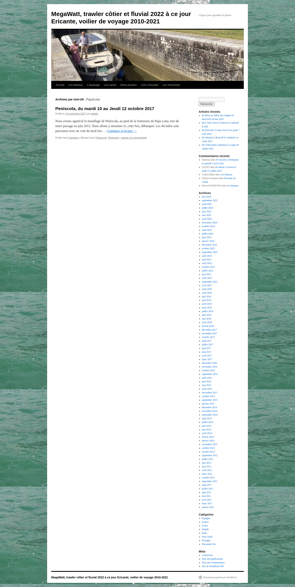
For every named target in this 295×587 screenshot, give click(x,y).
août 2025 (207, 204)
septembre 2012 (210, 455)
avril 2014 (207, 433)
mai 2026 (206, 196)
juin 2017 (206, 348)
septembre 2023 (210, 252)
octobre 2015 (208, 396)
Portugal (206, 540)
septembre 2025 (210, 200)
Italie (204, 533)
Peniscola (113, 137)
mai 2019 (206, 300)
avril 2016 (207, 388)
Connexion (207, 555)
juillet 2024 (207, 233)
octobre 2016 (208, 370)
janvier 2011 (208, 507)
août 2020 (207, 289)
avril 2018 (207, 322)
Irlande (205, 529)
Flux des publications (212, 558)
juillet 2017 (207, 344)
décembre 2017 (209, 329)
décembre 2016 (209, 363)
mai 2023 (206, 259)
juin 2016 (206, 381)
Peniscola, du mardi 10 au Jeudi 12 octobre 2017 (104, 108)
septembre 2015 (210, 400)
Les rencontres (171, 84)
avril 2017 (207, 355)
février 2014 (208, 436)
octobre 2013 (208, 448)
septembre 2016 (210, 374)
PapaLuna (101, 137)
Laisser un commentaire (134, 137)
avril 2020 (207, 292)
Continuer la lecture (122, 131)
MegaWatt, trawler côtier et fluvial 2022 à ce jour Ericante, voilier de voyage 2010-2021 (109, 577)
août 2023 (207, 255)
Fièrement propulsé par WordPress (220, 577)
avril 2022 (207, 278)
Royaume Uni (209, 544)
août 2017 (207, 340)
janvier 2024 (208, 241)
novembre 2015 (209, 392)
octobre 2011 (208, 477)
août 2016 (207, 377)
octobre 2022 (208, 266)
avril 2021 (207, 285)
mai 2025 (206, 215)
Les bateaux (75, 84)
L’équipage (93, 84)
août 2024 (207, 230)
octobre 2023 (208, 248)
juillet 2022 (207, 270)
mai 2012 (206, 466)
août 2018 (207, 307)
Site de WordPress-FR (213, 566)
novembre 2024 (209, 222)
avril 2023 (207, 263)
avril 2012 (207, 470)
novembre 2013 (209, 444)
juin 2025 (206, 211)
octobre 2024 (208, 226)
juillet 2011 (207, 488)
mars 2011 (207, 503)
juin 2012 (206, 462)
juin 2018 (206, 315)
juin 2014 (206, 425)
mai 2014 (206, 429)
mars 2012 (207, 473)
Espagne (73, 137)
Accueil (60, 84)
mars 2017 (207, 359)
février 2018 (208, 326)
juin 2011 (206, 492)
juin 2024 (206, 237)
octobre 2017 (208, 337)
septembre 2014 (210, 414)
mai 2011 (206, 496)
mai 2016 (206, 385)
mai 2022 (206, 274)
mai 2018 (206, 318)
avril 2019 (207, 303)
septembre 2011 (210, 481)
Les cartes (110, 84)
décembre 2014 (209, 407)
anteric (94, 113)
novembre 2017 (209, 333)
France (205, 521)
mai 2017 (206, 351)
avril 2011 (207, 499)
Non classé (207, 536)
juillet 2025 (207, 207)
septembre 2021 (210, 281)
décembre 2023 (209, 244)
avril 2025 (207, 218)
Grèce (205, 525)
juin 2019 (206, 296)
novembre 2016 (209, 366)
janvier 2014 (208, 440)
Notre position (128, 84)
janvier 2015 (208, 403)
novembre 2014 (209, 411)
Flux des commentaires (213, 562)
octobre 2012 (208, 451)
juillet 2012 (207, 459)
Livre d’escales (150, 84)
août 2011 (207, 485)
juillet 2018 (207, 311)
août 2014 (207, 418)
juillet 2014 (207, 422)
